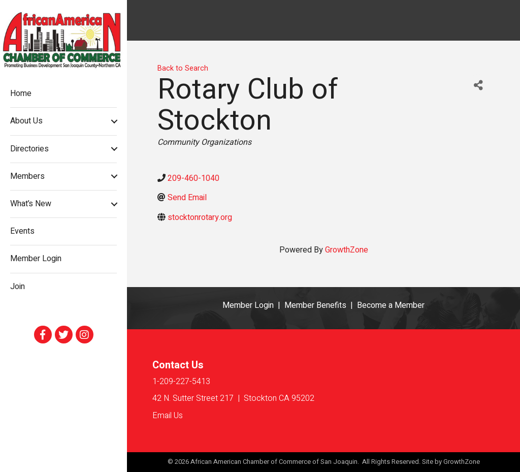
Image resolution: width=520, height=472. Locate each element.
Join (17, 286)
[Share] (478, 85)
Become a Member (391, 305)
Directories (29, 149)
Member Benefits (315, 305)
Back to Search (182, 68)
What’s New (30, 204)
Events (22, 231)
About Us (26, 121)
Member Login (35, 259)
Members (27, 176)
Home (20, 93)
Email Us (167, 416)
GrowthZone (346, 250)
